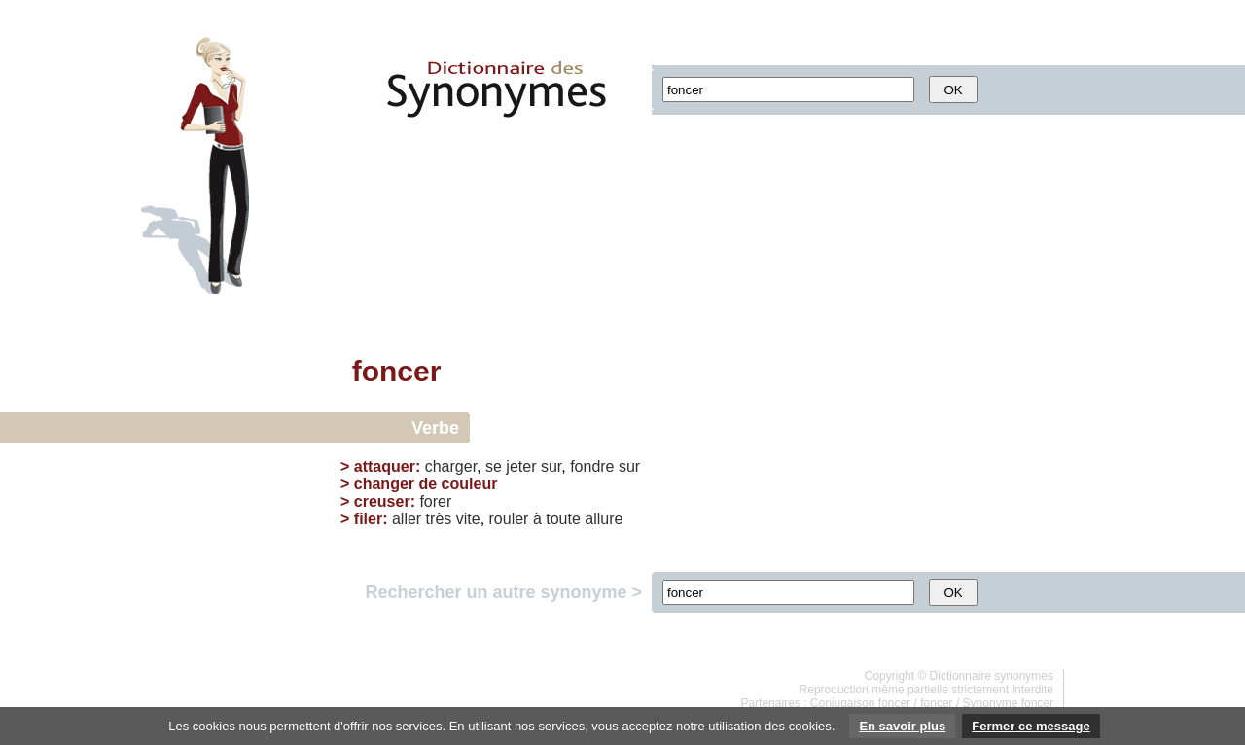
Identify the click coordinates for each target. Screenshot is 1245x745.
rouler (509, 519)
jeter (521, 466)
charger (451, 466)
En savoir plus (902, 726)
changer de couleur (426, 484)
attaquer (384, 466)
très (439, 519)
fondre (592, 466)
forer (435, 501)
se (493, 466)
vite (468, 519)
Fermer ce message (1030, 726)
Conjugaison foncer (860, 703)
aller (406, 519)
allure (603, 519)
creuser (382, 501)
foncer (936, 703)
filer (368, 519)
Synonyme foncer (1008, 703)
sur (551, 466)
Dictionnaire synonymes (991, 676)
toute (563, 519)
